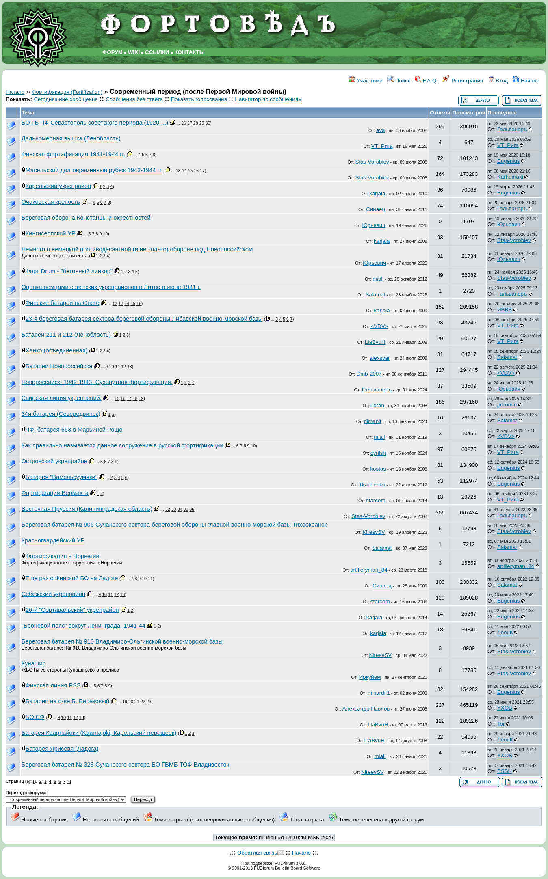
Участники (365, 81)
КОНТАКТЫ (189, 52)
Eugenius (508, 161)
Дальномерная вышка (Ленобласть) (71, 138)
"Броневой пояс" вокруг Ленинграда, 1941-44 (83, 625)
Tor (501, 724)
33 (173, 509)
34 (180, 509)
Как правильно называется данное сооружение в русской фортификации (122, 445)
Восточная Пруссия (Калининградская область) (87, 508)
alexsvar (380, 358)
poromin (507, 405)
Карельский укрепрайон (58, 186)
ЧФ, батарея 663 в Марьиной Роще (74, 429)
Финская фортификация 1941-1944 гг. (73, 154)
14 (184, 170)
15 (190, 170)
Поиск (398, 81)
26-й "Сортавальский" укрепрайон (72, 610)
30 (207, 123)
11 (117, 366)
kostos (378, 469)
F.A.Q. (426, 81)
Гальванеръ (512, 129)
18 (134, 398)
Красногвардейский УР (53, 540)
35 (186, 509)
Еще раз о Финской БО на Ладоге (72, 578)
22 (143, 701)
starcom (375, 500)
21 (136, 701)
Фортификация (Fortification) (67, 92)
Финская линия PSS (53, 685)
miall (378, 279)
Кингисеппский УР (51, 233)
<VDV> (379, 326)
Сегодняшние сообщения (65, 99)
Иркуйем (370, 677)
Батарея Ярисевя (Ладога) (62, 748)
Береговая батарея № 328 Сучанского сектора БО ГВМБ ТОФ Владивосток (125, 764)
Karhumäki (510, 177)
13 (178, 170)
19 (141, 398)
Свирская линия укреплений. (62, 398)
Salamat (375, 295)
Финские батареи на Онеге (63, 303)
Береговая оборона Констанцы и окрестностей (86, 217)
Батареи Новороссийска (59, 366)
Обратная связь (257, 853)
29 (201, 123)
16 (196, 170)
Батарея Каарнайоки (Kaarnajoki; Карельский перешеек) (99, 733)
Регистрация (462, 81)
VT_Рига (382, 146)
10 (105, 233)
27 (189, 123)
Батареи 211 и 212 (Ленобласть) (67, 334)
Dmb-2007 (369, 374)
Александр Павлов (366, 709)
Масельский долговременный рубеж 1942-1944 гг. (94, 170)
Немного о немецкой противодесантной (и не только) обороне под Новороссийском (137, 249)
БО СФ (35, 717)
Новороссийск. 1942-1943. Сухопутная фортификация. (97, 382)
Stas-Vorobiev (372, 162)
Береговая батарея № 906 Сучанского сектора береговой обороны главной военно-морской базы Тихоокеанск (174, 524)
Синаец (375, 209)
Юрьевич (373, 225)
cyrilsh (378, 453)
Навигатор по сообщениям (268, 99)
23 (148, 701)
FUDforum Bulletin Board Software (287, 868)
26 (183, 123)
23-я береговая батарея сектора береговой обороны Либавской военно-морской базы (144, 318)
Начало (526, 81)
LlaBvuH (375, 342)
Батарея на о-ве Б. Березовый (67, 701)
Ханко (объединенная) (57, 350)
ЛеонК (505, 632)
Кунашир (34, 663)
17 (202, 170)
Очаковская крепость (51, 202)
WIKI (134, 52)
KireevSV (373, 532)
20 (130, 701)
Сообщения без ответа (134, 99)
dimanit (372, 421)
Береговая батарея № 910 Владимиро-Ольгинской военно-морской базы (122, 641)
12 (115, 303)
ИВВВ (504, 310)
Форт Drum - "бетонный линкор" (69, 271)
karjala (377, 193)
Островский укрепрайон (54, 461)
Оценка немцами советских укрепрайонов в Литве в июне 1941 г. (111, 287)
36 (191, 509)
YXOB (504, 708)
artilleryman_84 (368, 570)
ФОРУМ (112, 52)
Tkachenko (372, 485)
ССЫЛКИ (157, 52)
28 (195, 123)
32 (167, 509)
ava (380, 130)
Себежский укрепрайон (54, 594)
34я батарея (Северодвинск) (61, 413)
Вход (498, 81)
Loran (377, 405)
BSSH (504, 771)
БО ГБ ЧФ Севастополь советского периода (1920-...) (95, 122)
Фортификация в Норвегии (63, 556)
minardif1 (379, 693)
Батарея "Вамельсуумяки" (61, 477)
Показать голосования (199, 99)
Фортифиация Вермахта (55, 493)
